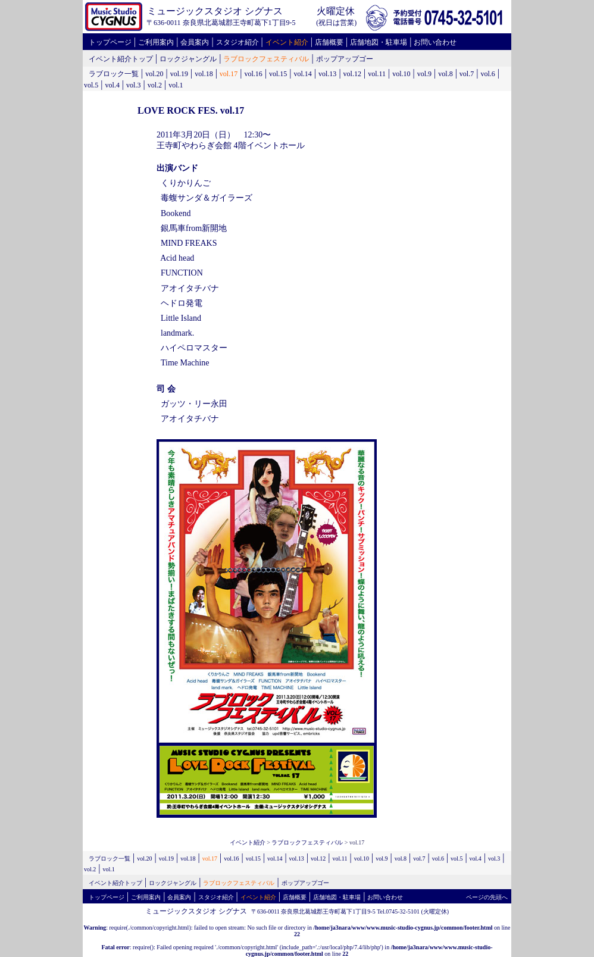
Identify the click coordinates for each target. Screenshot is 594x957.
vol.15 (278, 74)
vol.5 (91, 85)
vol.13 (327, 74)
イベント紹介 (286, 42)
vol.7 (466, 74)
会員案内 (194, 42)
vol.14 (302, 74)
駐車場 (396, 42)
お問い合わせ (435, 42)
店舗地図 (364, 42)
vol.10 (401, 74)
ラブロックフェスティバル (266, 59)
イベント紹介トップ (121, 59)
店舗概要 (329, 42)
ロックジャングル (188, 59)
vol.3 (133, 85)
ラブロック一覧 (114, 74)
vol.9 (424, 74)
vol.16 (253, 74)
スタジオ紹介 (237, 42)
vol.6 (487, 74)
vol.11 (377, 74)
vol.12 (352, 74)
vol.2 (155, 85)
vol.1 (175, 85)
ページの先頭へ (487, 897)
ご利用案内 (156, 42)
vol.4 (112, 85)
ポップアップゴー (344, 59)
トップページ (110, 42)
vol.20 (154, 74)
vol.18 (203, 74)
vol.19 (179, 74)
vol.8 (445, 74)
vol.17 (228, 74)
